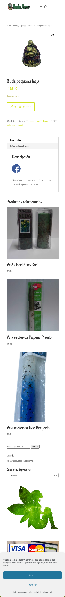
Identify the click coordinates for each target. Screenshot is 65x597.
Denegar (32, 584)
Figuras (23, 25)
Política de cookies (20, 592)
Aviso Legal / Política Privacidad (40, 592)
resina (14, 125)
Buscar (35, 446)
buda (9, 125)
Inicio (9, 25)
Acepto (32, 575)
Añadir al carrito (20, 106)
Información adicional (19, 146)
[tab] (32, 140)
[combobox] (33, 475)
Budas (30, 25)
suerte (21, 125)
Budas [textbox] (31, 475)
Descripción (15, 140)
